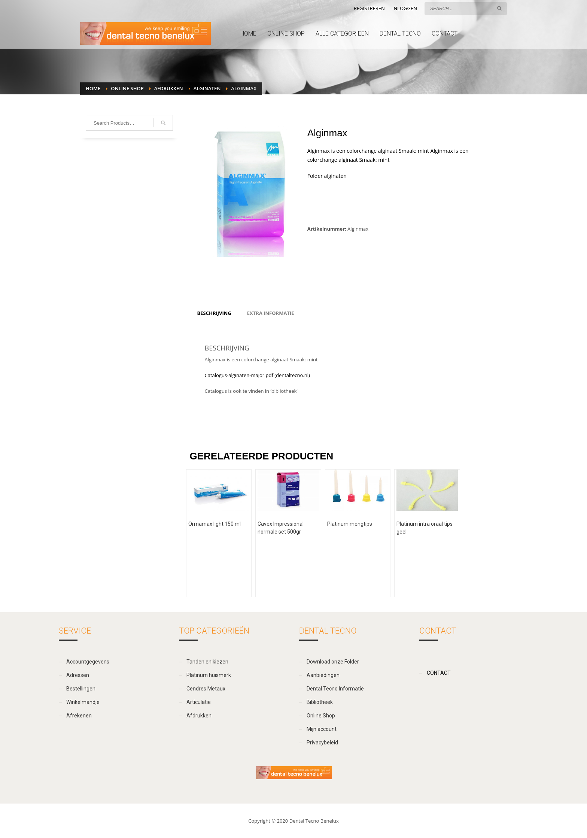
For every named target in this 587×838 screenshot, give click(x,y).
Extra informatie (270, 313)
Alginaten (207, 88)
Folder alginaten (327, 175)
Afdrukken (168, 88)
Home (93, 88)
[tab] (214, 313)
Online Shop (127, 88)
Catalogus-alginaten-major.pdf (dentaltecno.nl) (257, 375)
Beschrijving (214, 313)
